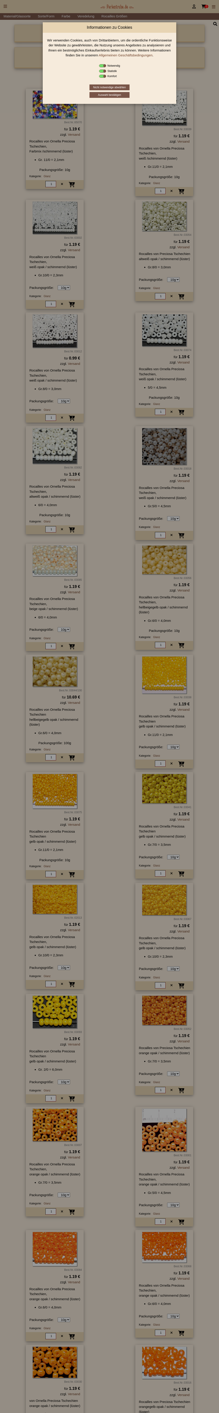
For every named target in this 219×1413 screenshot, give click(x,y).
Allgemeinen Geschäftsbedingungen (125, 55)
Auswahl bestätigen (109, 95)
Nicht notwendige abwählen (109, 87)
